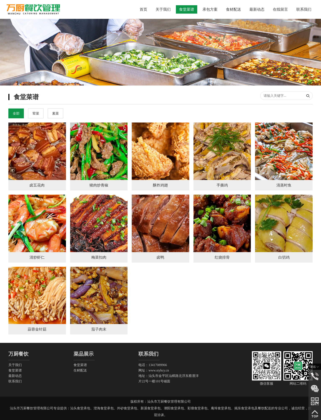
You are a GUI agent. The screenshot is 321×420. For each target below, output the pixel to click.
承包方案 (210, 9)
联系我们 (303, 9)
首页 (143, 9)
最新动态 (256, 9)
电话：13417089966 (152, 365)
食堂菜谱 (186, 9)
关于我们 (163, 9)
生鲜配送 (80, 370)
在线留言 (280, 9)
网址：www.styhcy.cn (153, 370)
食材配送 (233, 9)
